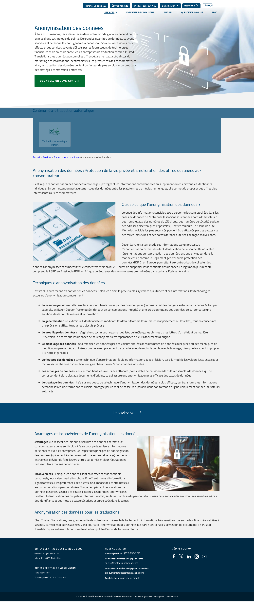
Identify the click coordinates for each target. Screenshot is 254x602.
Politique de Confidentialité (166, 597)
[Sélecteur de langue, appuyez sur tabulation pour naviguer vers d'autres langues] (212, 8)
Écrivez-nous (120, 8)
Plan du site (127, 597)
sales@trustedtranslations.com (120, 563)
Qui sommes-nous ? (192, 14)
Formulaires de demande (125, 578)
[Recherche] (191, 8)
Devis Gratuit (170, 8)
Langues (168, 14)
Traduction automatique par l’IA (54, 143)
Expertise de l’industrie (140, 14)
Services (111, 14)
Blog (214, 14)
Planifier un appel (95, 8)
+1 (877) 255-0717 (145, 8)
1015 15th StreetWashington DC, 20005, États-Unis (50, 575)
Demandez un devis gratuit (59, 81)
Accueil (36, 157)
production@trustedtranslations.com (122, 572)
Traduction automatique (66, 157)
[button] (35, 133)
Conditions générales (143, 597)
